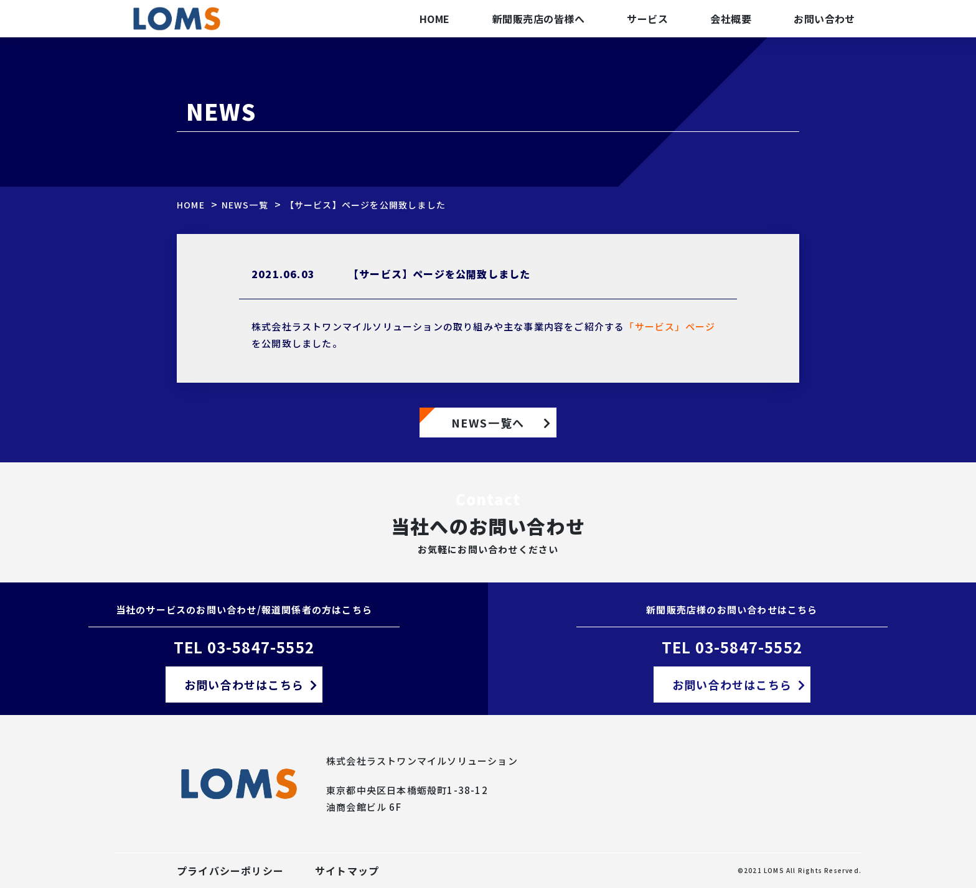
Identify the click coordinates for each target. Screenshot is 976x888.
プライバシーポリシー (230, 871)
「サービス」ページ (669, 326)
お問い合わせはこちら (244, 684)
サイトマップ (347, 871)
